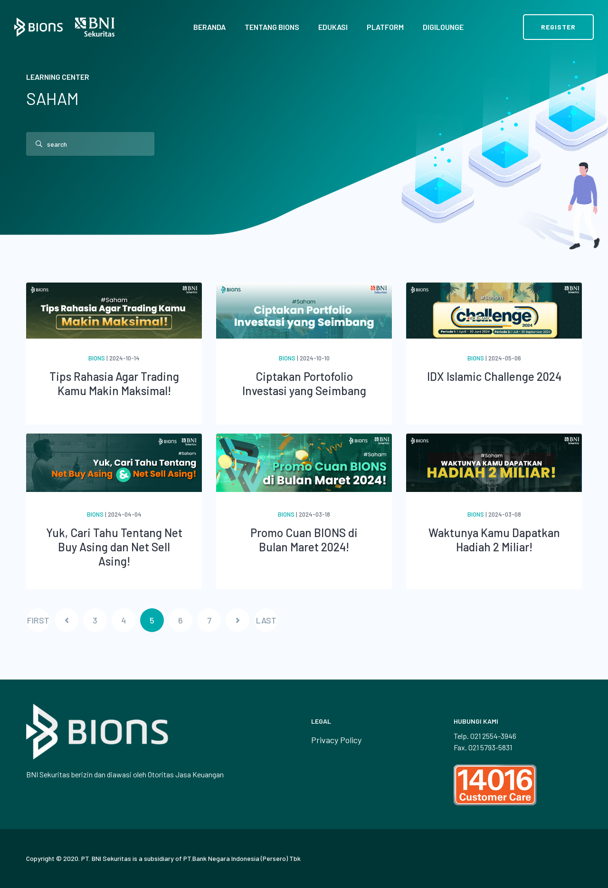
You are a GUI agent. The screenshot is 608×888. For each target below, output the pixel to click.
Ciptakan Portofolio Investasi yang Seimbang (304, 383)
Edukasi (333, 26)
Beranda (209, 26)
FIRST (38, 620)
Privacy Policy (336, 740)
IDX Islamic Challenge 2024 (494, 376)
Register (558, 27)
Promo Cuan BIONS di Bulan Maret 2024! (304, 540)
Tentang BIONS (272, 26)
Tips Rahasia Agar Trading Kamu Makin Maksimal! (114, 383)
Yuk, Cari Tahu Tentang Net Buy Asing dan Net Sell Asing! (114, 547)
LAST (266, 620)
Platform (385, 26)
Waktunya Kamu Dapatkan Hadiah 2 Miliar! (494, 540)
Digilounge (443, 26)
